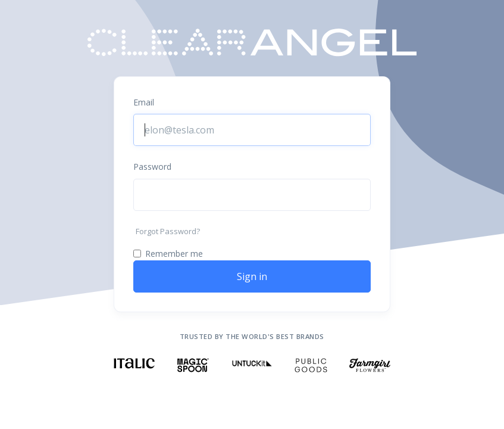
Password (152, 166)
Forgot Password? (168, 231)
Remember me (174, 253)
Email (143, 102)
